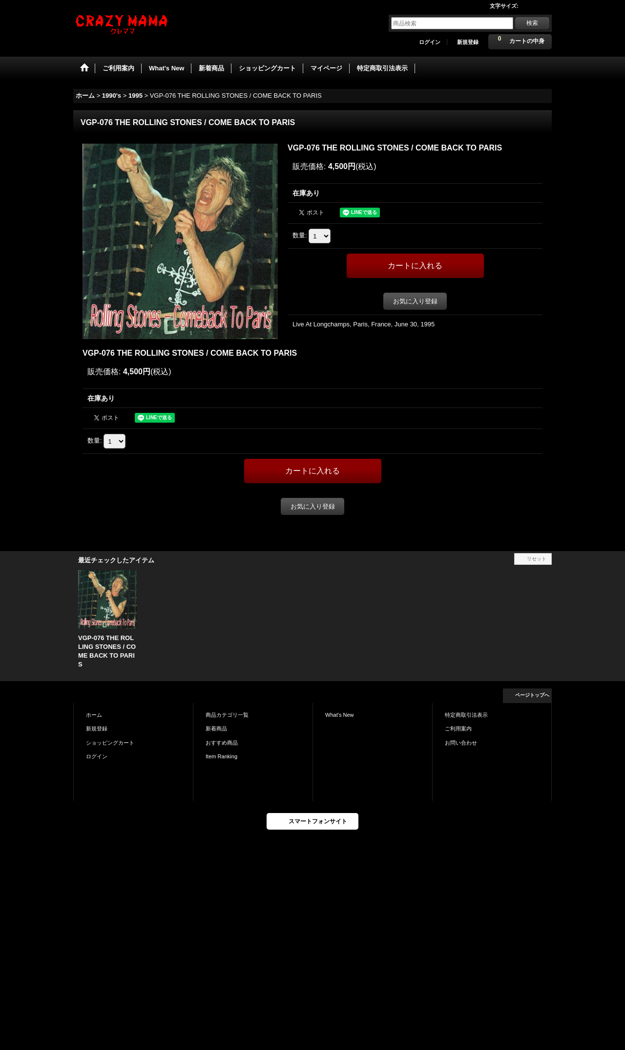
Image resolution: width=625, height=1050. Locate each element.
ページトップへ (532, 695)
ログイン (429, 42)
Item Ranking (221, 756)
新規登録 (468, 42)
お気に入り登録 (415, 301)
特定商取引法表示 (466, 715)
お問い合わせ (461, 743)
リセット (536, 558)
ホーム (94, 715)
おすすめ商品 (222, 743)
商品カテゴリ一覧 (227, 715)
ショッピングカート (110, 743)
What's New (339, 715)
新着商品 (216, 728)
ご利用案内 (458, 728)
